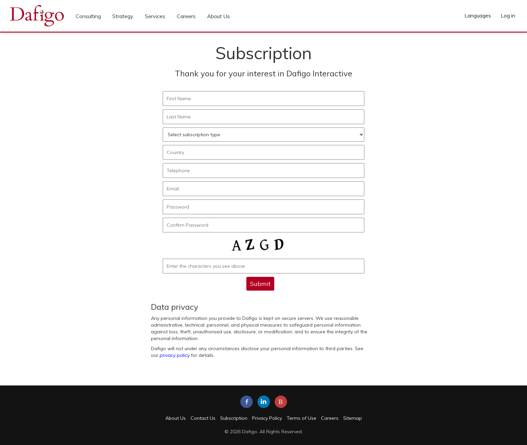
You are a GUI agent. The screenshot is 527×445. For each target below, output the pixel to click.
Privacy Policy (267, 418)
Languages (477, 15)
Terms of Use (301, 418)
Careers (186, 16)
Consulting (88, 16)
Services (155, 16)
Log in (508, 15)
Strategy (122, 16)
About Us (218, 16)
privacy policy (175, 355)
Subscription (233, 418)
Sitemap (352, 418)
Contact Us (203, 418)
